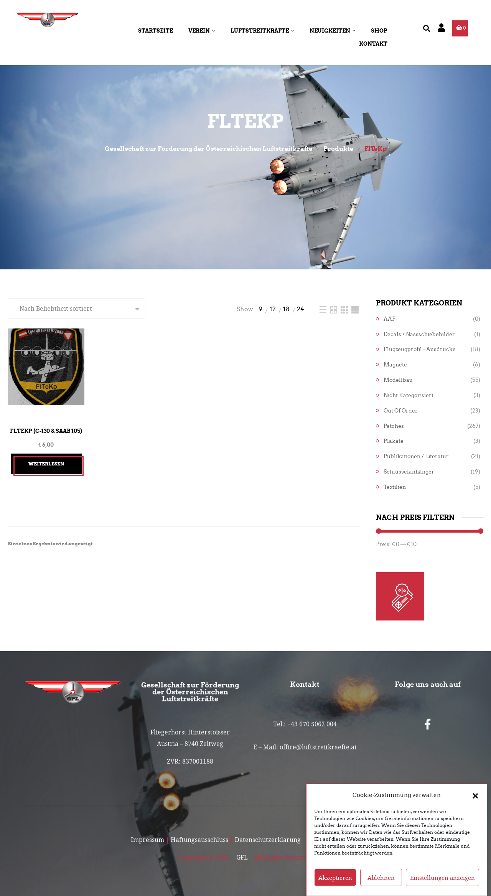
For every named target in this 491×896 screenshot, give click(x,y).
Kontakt (373, 43)
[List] (324, 309)
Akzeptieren (335, 877)
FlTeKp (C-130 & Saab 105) (46, 430)
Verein (201, 30)
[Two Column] (334, 309)
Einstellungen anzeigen (442, 877)
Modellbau (398, 380)
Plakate (394, 441)
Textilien (395, 487)
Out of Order (401, 411)
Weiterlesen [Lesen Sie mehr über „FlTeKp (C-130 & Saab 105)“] (46, 464)
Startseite (155, 30)
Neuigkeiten (333, 30)
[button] (475, 795)
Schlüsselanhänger (409, 472)
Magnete (395, 364)
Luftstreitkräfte (262, 30)
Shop (379, 30)
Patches (394, 426)
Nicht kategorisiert (408, 395)
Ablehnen (381, 877)
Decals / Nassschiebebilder (419, 334)
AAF (389, 319)
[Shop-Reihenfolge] (76, 308)
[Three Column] (345, 309)
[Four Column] (355, 309)
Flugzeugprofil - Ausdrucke (420, 349)
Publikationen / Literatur (416, 456)
